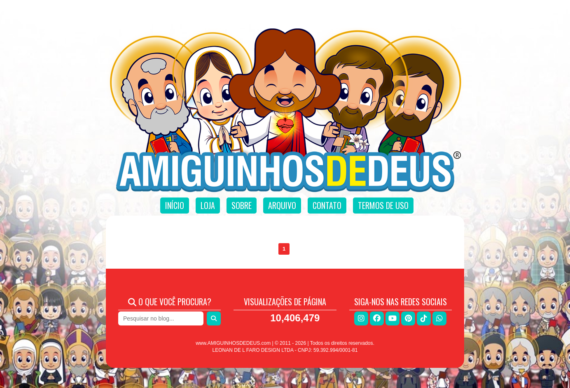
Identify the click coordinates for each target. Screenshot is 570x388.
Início (174, 205)
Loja (208, 205)
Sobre (241, 205)
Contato (327, 205)
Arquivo (282, 205)
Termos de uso (383, 205)
